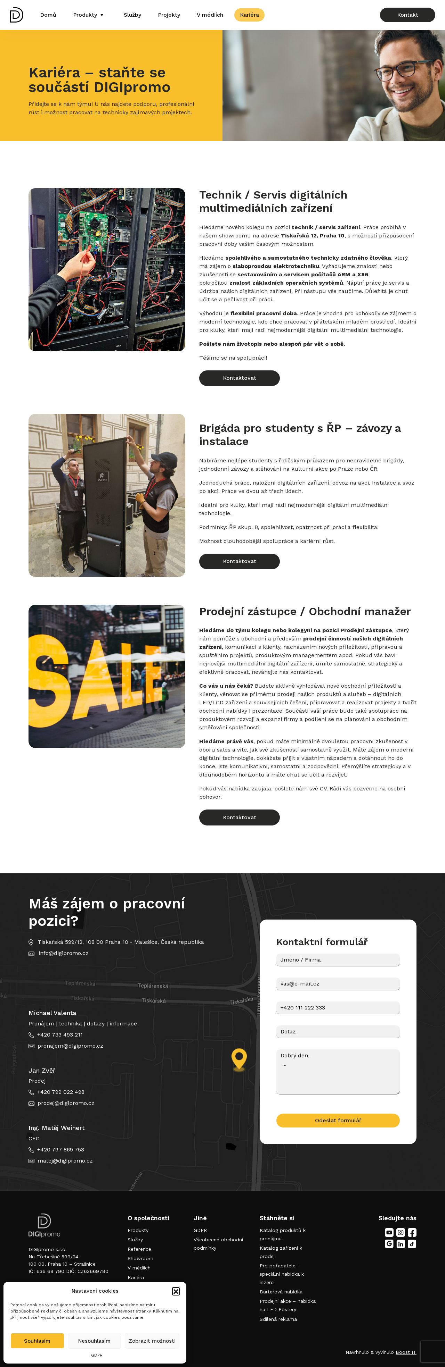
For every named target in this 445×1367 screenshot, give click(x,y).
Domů (48, 14)
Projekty (169, 14)
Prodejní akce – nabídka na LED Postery (288, 1305)
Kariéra (249, 14)
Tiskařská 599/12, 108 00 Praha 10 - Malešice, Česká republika (121, 942)
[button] (175, 1291)
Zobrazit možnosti (152, 1341)
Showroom (140, 1258)
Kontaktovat (239, 378)
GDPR (97, 1355)
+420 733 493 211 (60, 1034)
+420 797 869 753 (60, 1149)
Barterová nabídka (281, 1291)
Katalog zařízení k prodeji (281, 1252)
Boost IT (406, 1352)
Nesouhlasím (94, 1341)
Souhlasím (37, 1341)
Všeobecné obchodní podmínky (218, 1244)
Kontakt (407, 14)
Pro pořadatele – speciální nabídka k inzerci (282, 1274)
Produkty (85, 14)
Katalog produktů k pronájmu (283, 1234)
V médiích (210, 14)
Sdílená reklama (278, 1319)
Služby (132, 14)
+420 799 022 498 (60, 1092)
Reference (139, 1249)
